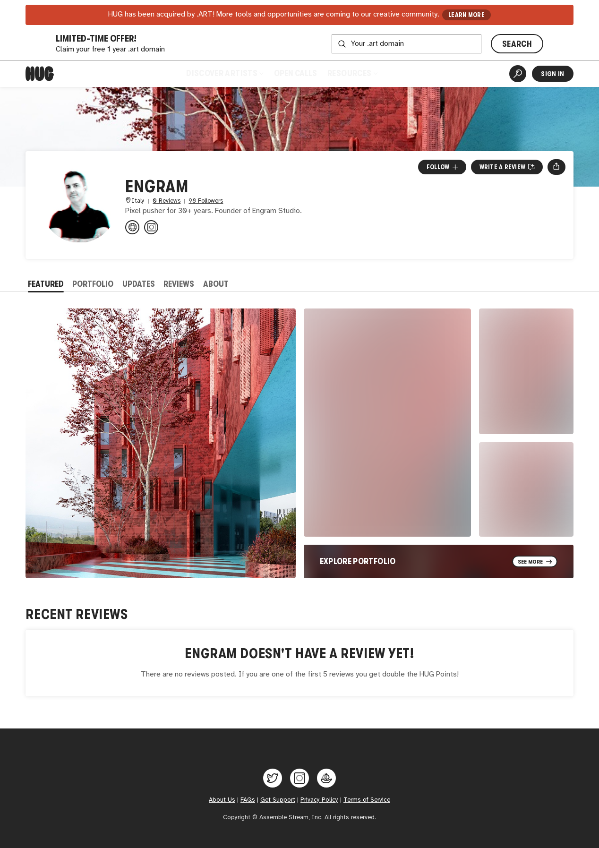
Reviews (178, 284)
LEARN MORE (466, 14)
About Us (222, 800)
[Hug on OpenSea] (326, 778)
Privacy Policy (319, 800)
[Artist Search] (517, 73)
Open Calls (295, 73)
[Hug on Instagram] (299, 778)
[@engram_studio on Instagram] (151, 227)
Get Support (277, 800)
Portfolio (92, 284)
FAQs (247, 800)
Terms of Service (366, 800)
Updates (138, 284)
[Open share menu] (556, 166)
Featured (46, 284)
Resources (352, 73)
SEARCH (517, 44)
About (216, 284)
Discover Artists (224, 73)
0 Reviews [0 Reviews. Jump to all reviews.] (166, 201)
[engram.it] (132, 227)
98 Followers (205, 201)
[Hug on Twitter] (272, 778)
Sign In (552, 73)
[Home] (40, 74)
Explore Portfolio (358, 561)
